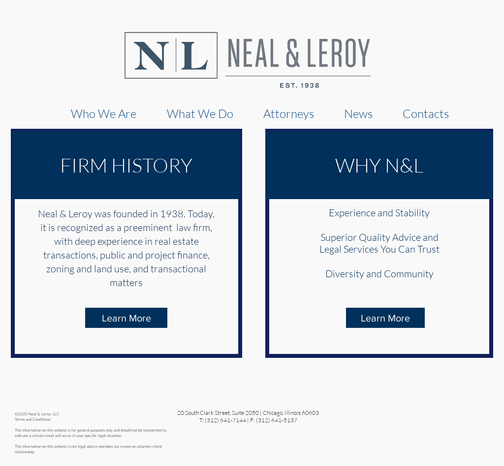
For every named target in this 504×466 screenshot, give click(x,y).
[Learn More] (126, 318)
